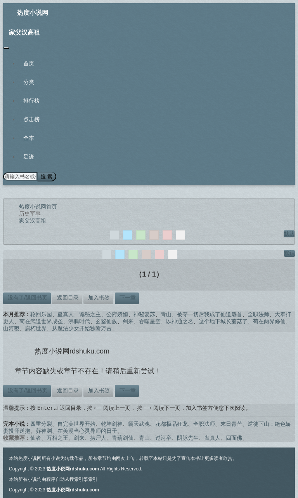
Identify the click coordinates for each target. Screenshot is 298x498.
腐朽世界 (36, 328)
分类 (28, 82)
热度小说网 (32, 12)
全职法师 (258, 314)
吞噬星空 (150, 321)
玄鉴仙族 (106, 321)
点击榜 (31, 119)
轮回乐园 (41, 314)
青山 (166, 314)
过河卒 (163, 437)
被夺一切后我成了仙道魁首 (209, 314)
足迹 (28, 156)
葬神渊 (44, 430)
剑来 (128, 321)
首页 (28, 63)
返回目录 (67, 297)
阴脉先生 (188, 437)
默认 (289, 233)
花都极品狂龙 (171, 423)
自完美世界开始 (76, 423)
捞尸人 (98, 437)
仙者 (35, 437)
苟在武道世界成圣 (41, 321)
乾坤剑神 (112, 423)
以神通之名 (179, 321)
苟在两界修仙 (269, 321)
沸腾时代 (79, 321)
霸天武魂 (139, 423)
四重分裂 (41, 423)
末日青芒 (231, 423)
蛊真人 (65, 314)
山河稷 (11, 328)
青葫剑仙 (122, 437)
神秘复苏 (144, 314)
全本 (28, 138)
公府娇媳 (117, 314)
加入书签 (98, 297)
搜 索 (46, 176)
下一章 (127, 297)
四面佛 (234, 437)
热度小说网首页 (38, 206)
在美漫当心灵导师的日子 (87, 430)
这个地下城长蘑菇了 (223, 321)
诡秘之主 (90, 314)
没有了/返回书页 (26, 297)
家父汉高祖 (24, 32)
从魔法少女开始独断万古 (82, 328)
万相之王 (57, 437)
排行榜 (31, 101)
